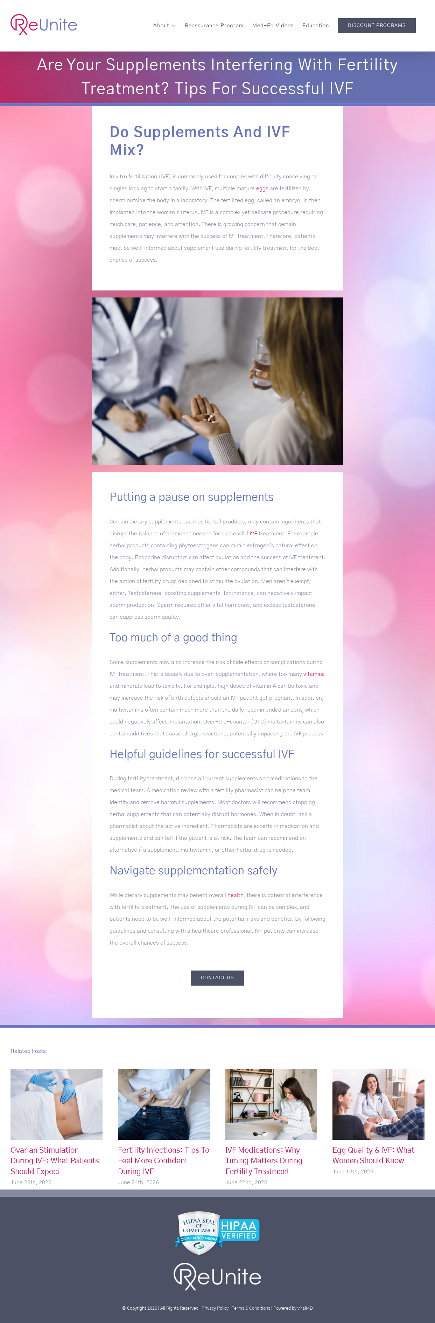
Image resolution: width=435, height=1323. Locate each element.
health (235, 895)
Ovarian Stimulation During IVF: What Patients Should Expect (54, 1161)
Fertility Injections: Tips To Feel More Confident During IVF (163, 1161)
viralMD (305, 1308)
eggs (262, 188)
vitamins (314, 674)
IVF (253, 533)
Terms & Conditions (251, 1308)
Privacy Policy (215, 1308)
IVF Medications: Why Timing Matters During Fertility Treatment (264, 1161)
